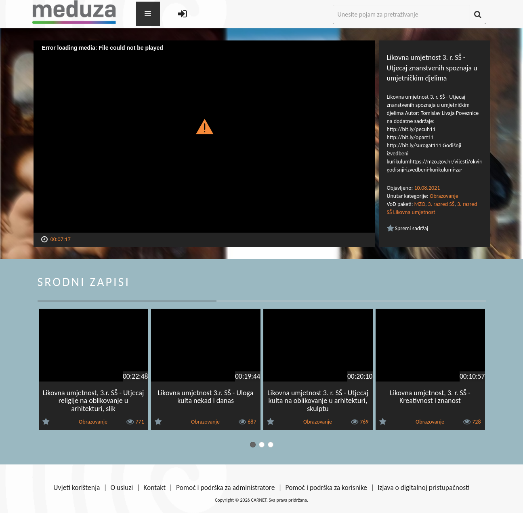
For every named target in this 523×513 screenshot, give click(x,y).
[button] (204, 126)
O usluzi (122, 487)
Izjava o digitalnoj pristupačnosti (424, 487)
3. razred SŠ (441, 204)
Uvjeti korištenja (76, 487)
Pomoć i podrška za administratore (225, 487)
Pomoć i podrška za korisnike (326, 487)
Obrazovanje (444, 196)
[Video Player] (204, 136)
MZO (419, 204)
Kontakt (154, 487)
